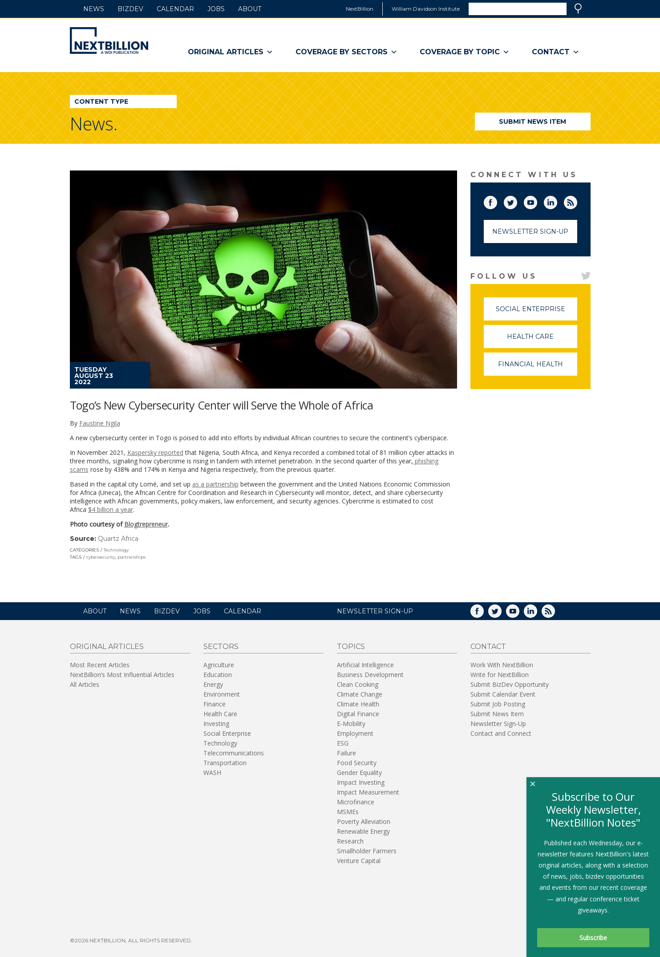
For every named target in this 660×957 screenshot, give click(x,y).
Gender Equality (359, 772)
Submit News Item (532, 122)
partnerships (131, 557)
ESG (342, 743)
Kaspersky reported (155, 452)
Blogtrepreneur (146, 524)
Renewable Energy (363, 831)
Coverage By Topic (465, 52)
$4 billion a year (110, 509)
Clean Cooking (357, 684)
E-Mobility (351, 723)
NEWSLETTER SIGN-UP (375, 611)
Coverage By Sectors (346, 52)
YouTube (536, 201)
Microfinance (355, 802)
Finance (214, 704)
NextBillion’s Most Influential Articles (122, 674)
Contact (555, 52)
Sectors (221, 646)
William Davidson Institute (426, 8)
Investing (216, 723)
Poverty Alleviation (363, 821)
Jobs (216, 9)
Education (217, 674)
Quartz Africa (118, 539)
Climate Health (358, 704)
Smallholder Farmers (367, 851)
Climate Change (359, 694)
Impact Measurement (368, 792)
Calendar (175, 9)
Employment (355, 733)
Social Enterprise (536, 312)
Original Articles (230, 52)
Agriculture (218, 665)
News (93, 9)
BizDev (130, 9)
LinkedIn (556, 201)
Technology (116, 550)
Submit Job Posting (497, 704)
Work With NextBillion (501, 665)
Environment (221, 694)
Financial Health (537, 368)
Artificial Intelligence (365, 665)
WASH (212, 772)
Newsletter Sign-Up (530, 231)
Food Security (357, 762)
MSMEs (348, 811)
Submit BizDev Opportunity (509, 684)
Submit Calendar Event (502, 694)
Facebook (496, 201)
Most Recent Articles (100, 665)
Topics (351, 646)
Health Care (542, 340)
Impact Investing (361, 782)
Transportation (225, 762)
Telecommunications (233, 753)
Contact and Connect (500, 733)
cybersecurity (100, 557)
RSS (576, 201)
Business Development (370, 674)
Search (578, 8)
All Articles (84, 684)
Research (350, 841)
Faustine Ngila (99, 423)
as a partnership (215, 484)
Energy (213, 684)
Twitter (516, 201)
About (249, 9)
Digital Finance (358, 714)
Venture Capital (359, 860)
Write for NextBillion (499, 674)
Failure (346, 753)
